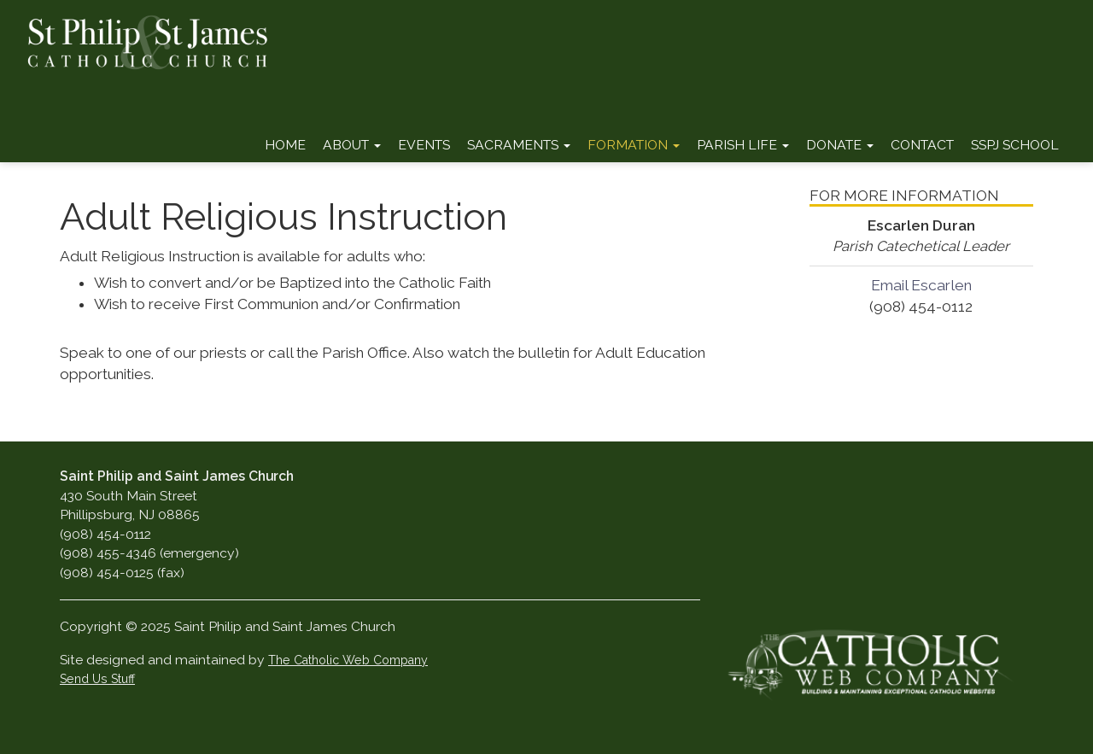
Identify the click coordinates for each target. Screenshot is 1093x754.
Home (285, 145)
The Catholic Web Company (348, 660)
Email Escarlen (921, 285)
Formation (633, 145)
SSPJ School (1015, 145)
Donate (840, 145)
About (352, 145)
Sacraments (518, 145)
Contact (922, 145)
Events (424, 145)
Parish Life (743, 145)
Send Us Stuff (97, 679)
